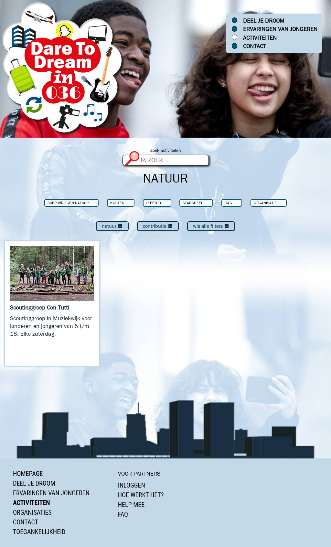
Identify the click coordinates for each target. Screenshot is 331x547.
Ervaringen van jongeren (280, 29)
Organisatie (265, 203)
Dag (228, 203)
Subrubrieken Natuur (68, 203)
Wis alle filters (211, 226)
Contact (254, 46)
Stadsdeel (193, 203)
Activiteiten (260, 38)
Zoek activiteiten (165, 150)
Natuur (112, 226)
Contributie (158, 226)
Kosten (117, 203)
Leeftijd (153, 203)
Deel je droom (263, 20)
